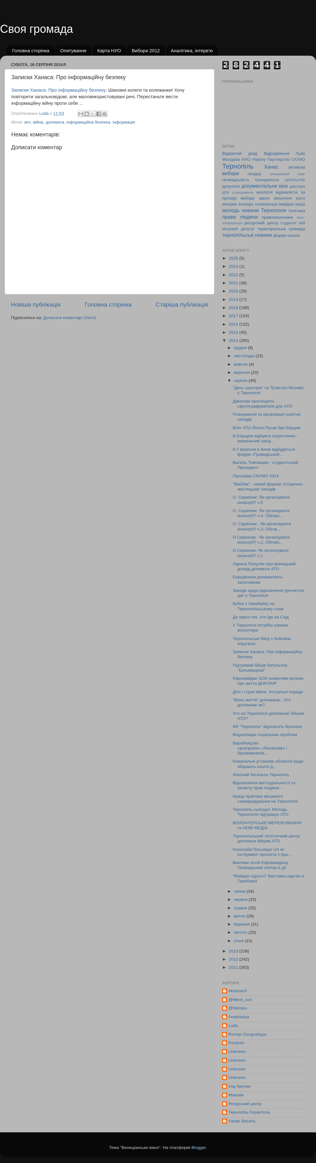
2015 (234, 332)
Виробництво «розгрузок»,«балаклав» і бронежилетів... (260, 748)
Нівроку (259, 159)
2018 (234, 307)
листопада (245, 355)
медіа (300, 204)
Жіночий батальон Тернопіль (261, 774)
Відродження (276, 153)
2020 (234, 291)
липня (240, 891)
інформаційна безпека (88, 122)
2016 (234, 324)
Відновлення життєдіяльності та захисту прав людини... (264, 785)
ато (27, 122)
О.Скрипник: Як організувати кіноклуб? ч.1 (260, 553)
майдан (286, 204)
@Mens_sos (240, 999)
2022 (234, 274)
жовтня (241, 364)
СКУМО (298, 159)
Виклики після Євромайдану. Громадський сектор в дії (261, 865)
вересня (242, 372)
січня (239, 940)
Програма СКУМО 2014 (256, 476)
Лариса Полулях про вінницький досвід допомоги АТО (264, 566)
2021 (234, 283)
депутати (231, 186)
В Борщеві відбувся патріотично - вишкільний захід (265, 438)
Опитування (73, 50)
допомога (55, 122)
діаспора (297, 186)
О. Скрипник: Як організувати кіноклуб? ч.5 (261, 500)
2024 (234, 266)
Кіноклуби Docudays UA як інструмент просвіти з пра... (262, 852)
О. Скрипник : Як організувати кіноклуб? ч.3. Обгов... (262, 526)
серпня (241, 380)
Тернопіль (237, 166)
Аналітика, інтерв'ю (192, 50)
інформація (124, 122)
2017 (234, 315)
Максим (236, 1095)
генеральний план (287, 174)
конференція (266, 204)
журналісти (287, 192)
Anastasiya (238, 1016)
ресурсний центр (261, 223)
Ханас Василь (242, 1121)
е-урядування (242, 192)
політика (296, 210)
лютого (241, 932)
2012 (234, 959)
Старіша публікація (181, 304)
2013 (234, 951)
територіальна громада (281, 228)
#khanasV (237, 990)
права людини (240, 217)
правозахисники (277, 217)
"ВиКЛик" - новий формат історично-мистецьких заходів (268, 486)
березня (242, 924)
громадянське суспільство (280, 180)
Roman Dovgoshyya (247, 1034)
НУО (246, 159)
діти (225, 192)
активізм (296, 167)
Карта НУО (109, 50)
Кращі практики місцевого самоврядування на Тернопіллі (265, 799)
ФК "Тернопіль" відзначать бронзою (267, 726)
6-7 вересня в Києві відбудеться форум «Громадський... (264, 452)
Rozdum (236, 1042)
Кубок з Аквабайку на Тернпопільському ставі (258, 606)
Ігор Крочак (239, 1086)
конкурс (245, 204)
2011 (234, 967)
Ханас (271, 167)
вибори (230, 173)
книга (300, 198)
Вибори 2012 (146, 50)
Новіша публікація (36, 304)
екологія (264, 192)
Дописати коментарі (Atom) (69, 317)
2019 (234, 299)
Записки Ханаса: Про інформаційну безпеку (58, 90)
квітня (240, 916)
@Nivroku (237, 1008)
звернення (282, 198)
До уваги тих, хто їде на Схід (261, 617)
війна (38, 122)
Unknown (237, 1051)
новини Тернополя (264, 210)
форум (279, 235)
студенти (288, 223)
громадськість (235, 179)
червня (241, 899)
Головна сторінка (30, 50)
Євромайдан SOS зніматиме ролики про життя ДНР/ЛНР (268, 681)
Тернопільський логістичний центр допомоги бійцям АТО (266, 838)
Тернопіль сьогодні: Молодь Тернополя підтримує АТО (260, 812)
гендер (254, 173)
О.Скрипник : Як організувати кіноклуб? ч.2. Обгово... (261, 540)
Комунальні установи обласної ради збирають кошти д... (268, 764)
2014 (234, 340)
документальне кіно (264, 186)
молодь (231, 210)
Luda (233, 1025)
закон (264, 198)
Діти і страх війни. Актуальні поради (268, 691)
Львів (300, 153)
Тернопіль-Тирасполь (249, 1112)
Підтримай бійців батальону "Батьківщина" (260, 668)
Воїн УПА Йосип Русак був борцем (267, 427)
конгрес (229, 204)
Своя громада (36, 29)
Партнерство (278, 159)
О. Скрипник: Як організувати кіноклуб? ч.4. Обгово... (261, 513)
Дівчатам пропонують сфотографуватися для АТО (262, 404)
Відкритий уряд (239, 153)
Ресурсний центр (245, 1103)
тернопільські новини (247, 235)
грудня (241, 347)
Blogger (198, 1147)
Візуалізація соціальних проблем (265, 734)
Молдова (231, 159)
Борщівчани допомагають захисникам (258, 579)
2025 (234, 258)
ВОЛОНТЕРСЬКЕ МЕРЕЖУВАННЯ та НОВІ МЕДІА (267, 825)
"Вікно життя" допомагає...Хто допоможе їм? (262, 702)
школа (294, 235)
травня (241, 908)
